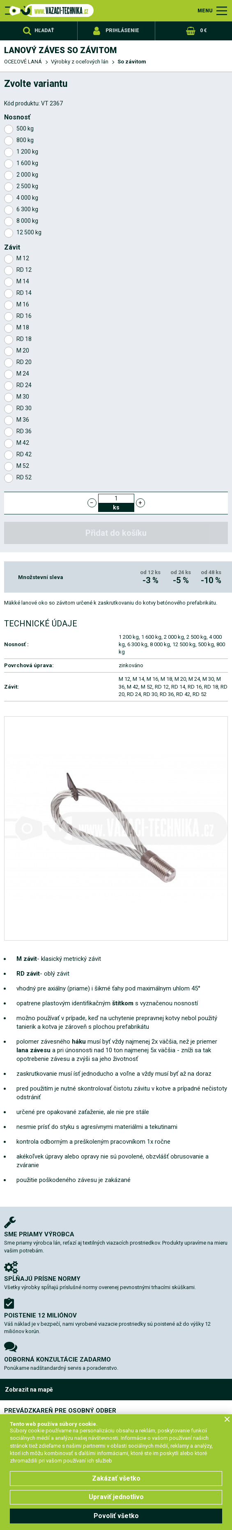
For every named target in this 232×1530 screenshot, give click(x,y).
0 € (203, 30)
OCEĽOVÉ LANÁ (23, 61)
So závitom (131, 61)
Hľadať (44, 30)
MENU (205, 11)
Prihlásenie (122, 30)
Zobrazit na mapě (29, 1389)
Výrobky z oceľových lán (79, 61)
